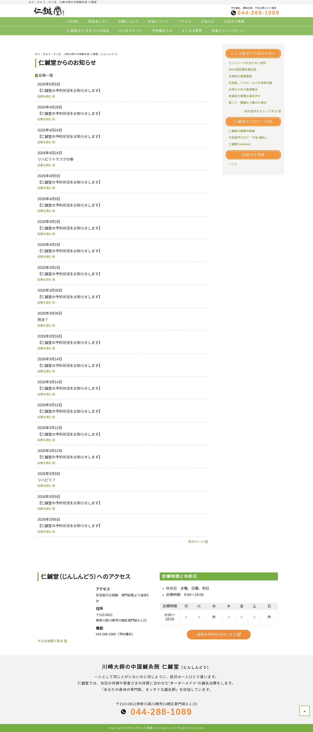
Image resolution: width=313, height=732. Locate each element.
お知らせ (208, 21)
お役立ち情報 (234, 21)
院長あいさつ (98, 21)
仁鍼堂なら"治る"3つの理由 (88, 30)
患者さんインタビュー (229, 30)
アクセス (184, 21)
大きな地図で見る (51, 641)
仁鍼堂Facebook (240, 144)
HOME (73, 21)
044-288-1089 (258, 13)
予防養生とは (162, 30)
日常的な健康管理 (240, 76)
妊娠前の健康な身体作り (245, 96)
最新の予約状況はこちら (219, 635)
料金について (158, 21)
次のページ (196, 541)
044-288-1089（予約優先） (115, 634)
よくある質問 (192, 30)
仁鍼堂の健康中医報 (242, 131)
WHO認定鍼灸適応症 (242, 69)
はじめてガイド (130, 30)
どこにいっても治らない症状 (247, 63)
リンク (233, 164)
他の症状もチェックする (260, 111)
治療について (128, 21)
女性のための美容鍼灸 (243, 89)
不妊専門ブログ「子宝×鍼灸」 (248, 137)
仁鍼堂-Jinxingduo (157, 727)
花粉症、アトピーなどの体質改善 (250, 82)
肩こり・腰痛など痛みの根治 (247, 102)
